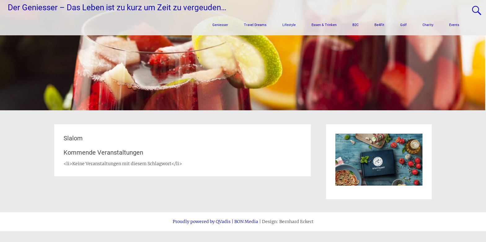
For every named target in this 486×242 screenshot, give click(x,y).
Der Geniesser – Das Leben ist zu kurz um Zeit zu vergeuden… (117, 7)
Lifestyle (289, 25)
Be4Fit (379, 25)
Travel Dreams (255, 25)
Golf (403, 25)
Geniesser (220, 25)
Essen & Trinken (324, 25)
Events (454, 25)
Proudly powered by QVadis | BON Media (215, 221)
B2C (355, 25)
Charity (427, 25)
